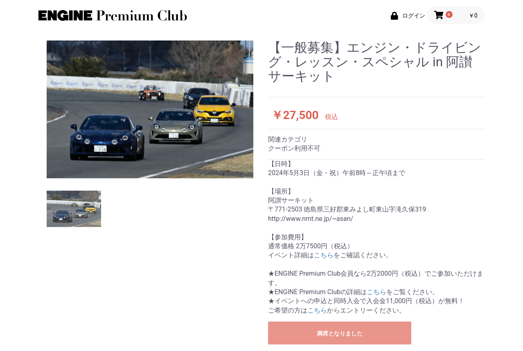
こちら (324, 255)
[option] (150, 109)
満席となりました (340, 333)
